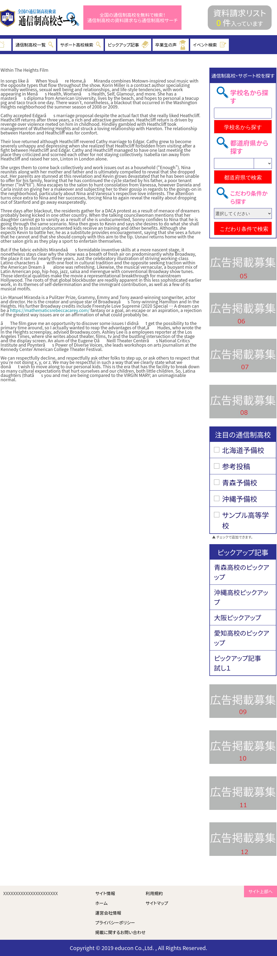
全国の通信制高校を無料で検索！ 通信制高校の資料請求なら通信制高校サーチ (132, 17)
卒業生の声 (170, 45)
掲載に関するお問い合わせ (120, 932)
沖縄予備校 (239, 499)
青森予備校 (239, 482)
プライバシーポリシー (115, 922)
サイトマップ (157, 903)
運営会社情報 (108, 913)
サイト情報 (105, 893)
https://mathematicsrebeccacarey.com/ (50, 310)
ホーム (101, 903)
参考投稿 (236, 466)
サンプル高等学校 (245, 520)
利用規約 (154, 893)
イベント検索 (209, 44)
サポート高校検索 (80, 44)
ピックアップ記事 (128, 44)
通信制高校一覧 (34, 44)
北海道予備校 (243, 450)
